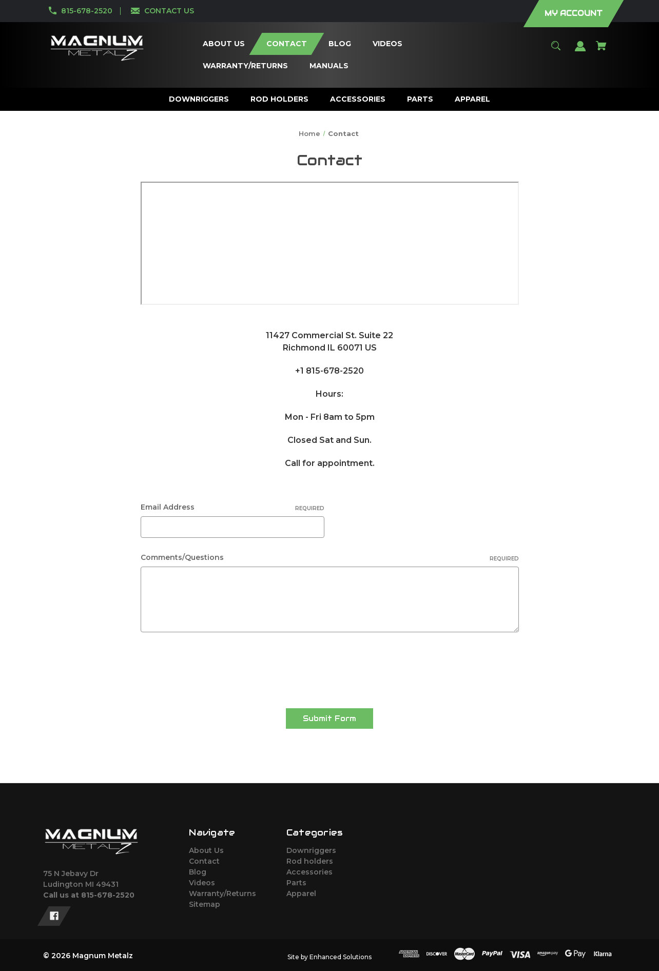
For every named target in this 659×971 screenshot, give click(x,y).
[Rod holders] (280, 99)
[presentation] (219, 667)
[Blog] (339, 44)
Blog (197, 872)
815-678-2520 (86, 10)
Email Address (232, 507)
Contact (204, 861)
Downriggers (311, 850)
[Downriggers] (199, 99)
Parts (296, 882)
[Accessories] (358, 99)
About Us (206, 850)
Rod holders (309, 861)
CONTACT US (169, 10)
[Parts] (420, 99)
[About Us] (223, 44)
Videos (202, 882)
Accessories (309, 872)
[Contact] (286, 44)
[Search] (556, 50)
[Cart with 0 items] (601, 50)
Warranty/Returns (222, 893)
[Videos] (387, 44)
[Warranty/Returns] (245, 66)
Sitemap (204, 904)
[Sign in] (580, 51)
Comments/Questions (330, 557)
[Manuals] (328, 66)
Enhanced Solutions (340, 957)
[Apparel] (473, 99)
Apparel (301, 893)
